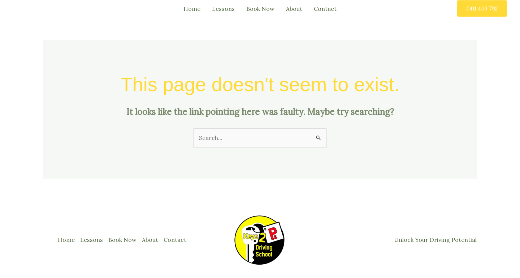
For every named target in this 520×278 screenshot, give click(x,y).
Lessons (223, 8)
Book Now (260, 8)
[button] (482, 8)
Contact (325, 8)
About (294, 8)
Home (191, 8)
